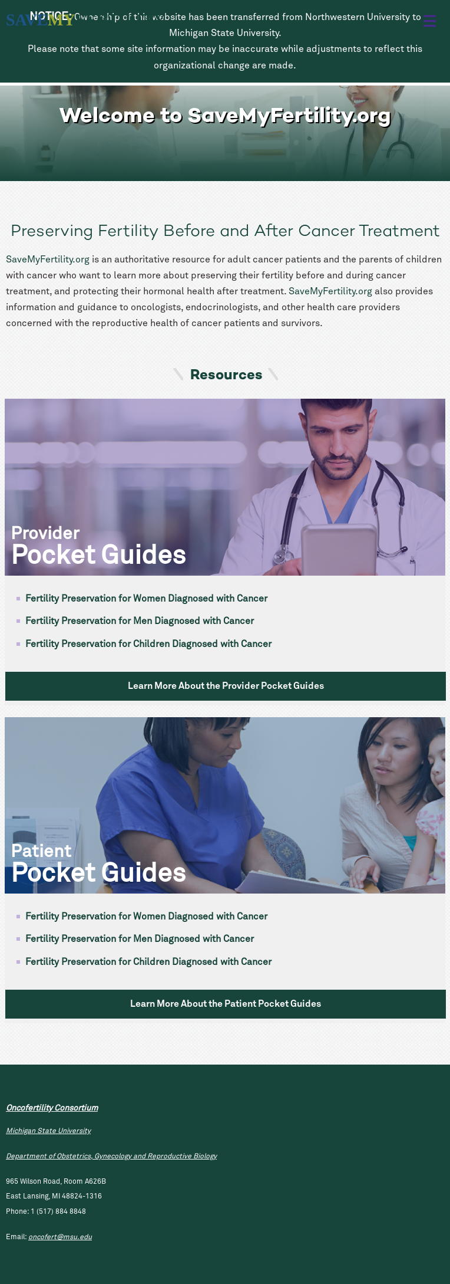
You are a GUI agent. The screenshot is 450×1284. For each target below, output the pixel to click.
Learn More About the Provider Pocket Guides (226, 686)
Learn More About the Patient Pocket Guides (225, 1004)
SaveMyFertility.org (48, 259)
